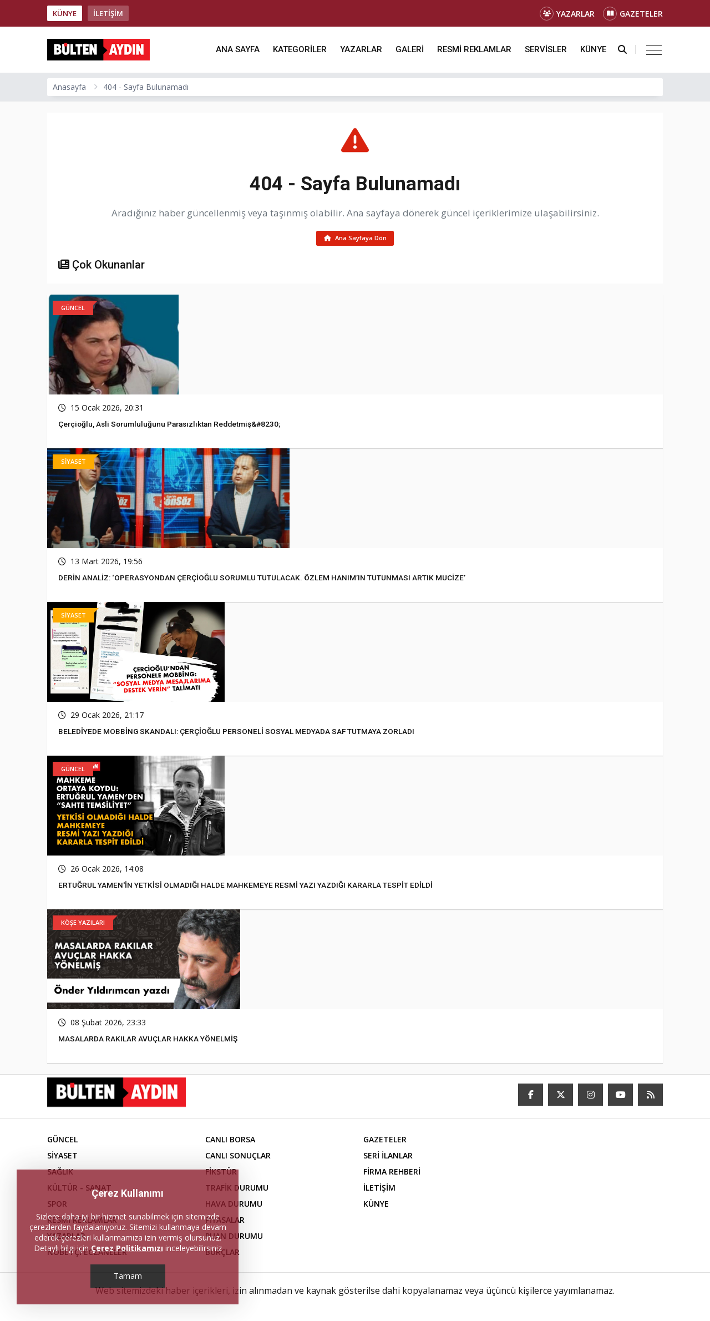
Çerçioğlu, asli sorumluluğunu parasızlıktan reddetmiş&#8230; (174, 425)
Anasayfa (69, 87)
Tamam (128, 1276)
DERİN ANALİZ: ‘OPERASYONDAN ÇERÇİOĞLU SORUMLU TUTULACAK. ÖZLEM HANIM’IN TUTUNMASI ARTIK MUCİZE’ (262, 579)
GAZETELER (633, 14)
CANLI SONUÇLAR (238, 1157)
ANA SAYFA (238, 49)
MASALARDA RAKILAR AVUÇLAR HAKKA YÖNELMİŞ (147, 1040)
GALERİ (409, 49)
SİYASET (62, 1157)
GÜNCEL (62, 1141)
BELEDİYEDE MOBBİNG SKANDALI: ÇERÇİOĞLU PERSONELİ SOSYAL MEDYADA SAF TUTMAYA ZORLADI (237, 732)
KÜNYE (65, 13)
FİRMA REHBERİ (391, 1173)
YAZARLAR (567, 14)
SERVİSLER (546, 49)
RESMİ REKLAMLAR (474, 49)
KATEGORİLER (300, 49)
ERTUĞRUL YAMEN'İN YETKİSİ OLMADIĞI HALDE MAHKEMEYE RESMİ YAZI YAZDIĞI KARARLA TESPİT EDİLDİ (246, 886)
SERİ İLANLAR (388, 1157)
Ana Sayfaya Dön (355, 239)
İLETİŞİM (108, 13)
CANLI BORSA (230, 1141)
